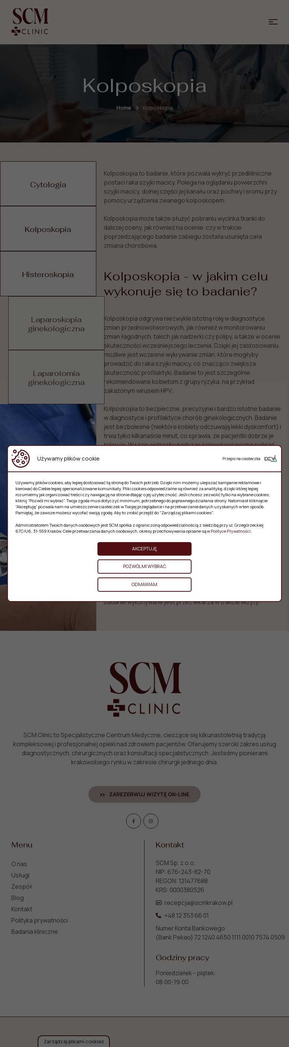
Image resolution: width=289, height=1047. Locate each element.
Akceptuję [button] (144, 548)
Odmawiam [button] (144, 584)
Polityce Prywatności (231, 531)
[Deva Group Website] (270, 458)
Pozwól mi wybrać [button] (144, 566)
